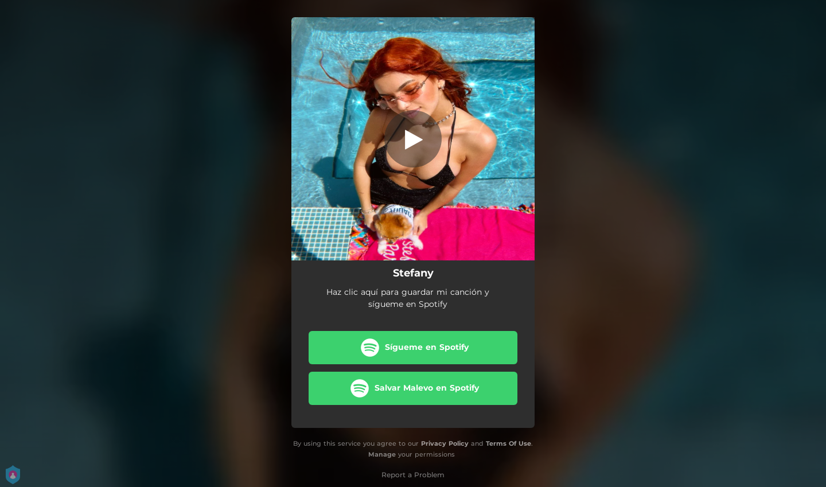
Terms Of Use (508, 443)
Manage (382, 454)
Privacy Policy (445, 443)
